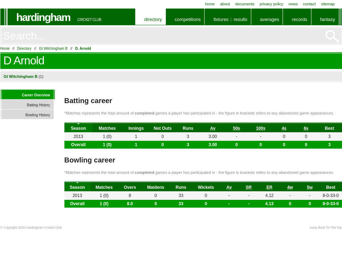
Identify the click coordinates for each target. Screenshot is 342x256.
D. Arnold (83, 48)
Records (299, 19)
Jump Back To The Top (325, 227)
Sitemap (328, 4)
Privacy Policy (271, 4)
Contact (309, 4)
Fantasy (327, 19)
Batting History (38, 105)
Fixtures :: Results (230, 19)
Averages (269, 19)
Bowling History (38, 115)
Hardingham (43, 17)
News (293, 4)
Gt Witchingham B (53, 48)
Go (332, 36)
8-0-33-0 (331, 203)
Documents (244, 4)
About (225, 4)
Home (210, 4)
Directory (153, 19)
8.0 (130, 203)
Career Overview (36, 95)
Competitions (188, 19)
